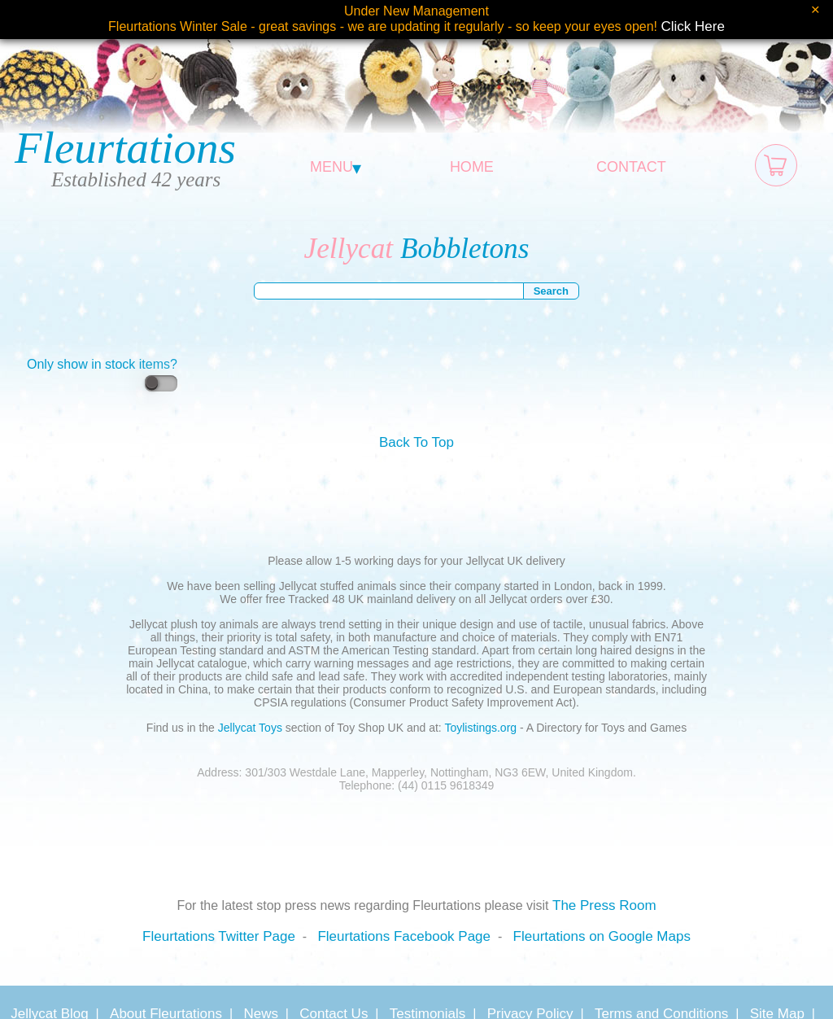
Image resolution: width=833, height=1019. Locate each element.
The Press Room (604, 905)
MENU (335, 167)
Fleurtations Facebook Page (404, 936)
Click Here (693, 26)
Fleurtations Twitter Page (218, 936)
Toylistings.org (480, 727)
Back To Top (416, 442)
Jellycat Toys (250, 727)
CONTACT (631, 167)
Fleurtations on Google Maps (602, 936)
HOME (472, 167)
